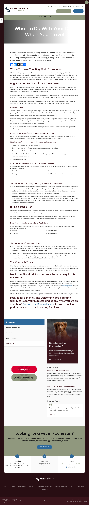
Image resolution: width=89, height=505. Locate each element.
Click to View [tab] (72, 467)
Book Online (63, 11)
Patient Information (13, 328)
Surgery (32, 486)
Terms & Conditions (6, 500)
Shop (78, 11)
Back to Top (4, 502)
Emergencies (24, 369)
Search (16, 500)
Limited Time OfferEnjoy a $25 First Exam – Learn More (44, 17)
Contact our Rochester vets (38, 304)
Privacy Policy (5, 499)
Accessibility (14, 499)
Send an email (44, 466)
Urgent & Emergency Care (64, 486)
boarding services (67, 285)
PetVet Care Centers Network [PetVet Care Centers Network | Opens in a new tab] (80, 501)
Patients (81, 486)
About (12, 486)
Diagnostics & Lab (45, 486)
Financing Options (12, 338)
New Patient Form (12, 333)
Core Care (22, 486)
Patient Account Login (24, 377)
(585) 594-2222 (79, 6)
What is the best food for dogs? (58, 370)
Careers (45, 489)
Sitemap (22, 500)
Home (5, 486)
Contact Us (44, 447)
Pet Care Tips (10, 344)
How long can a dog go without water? (61, 386)
